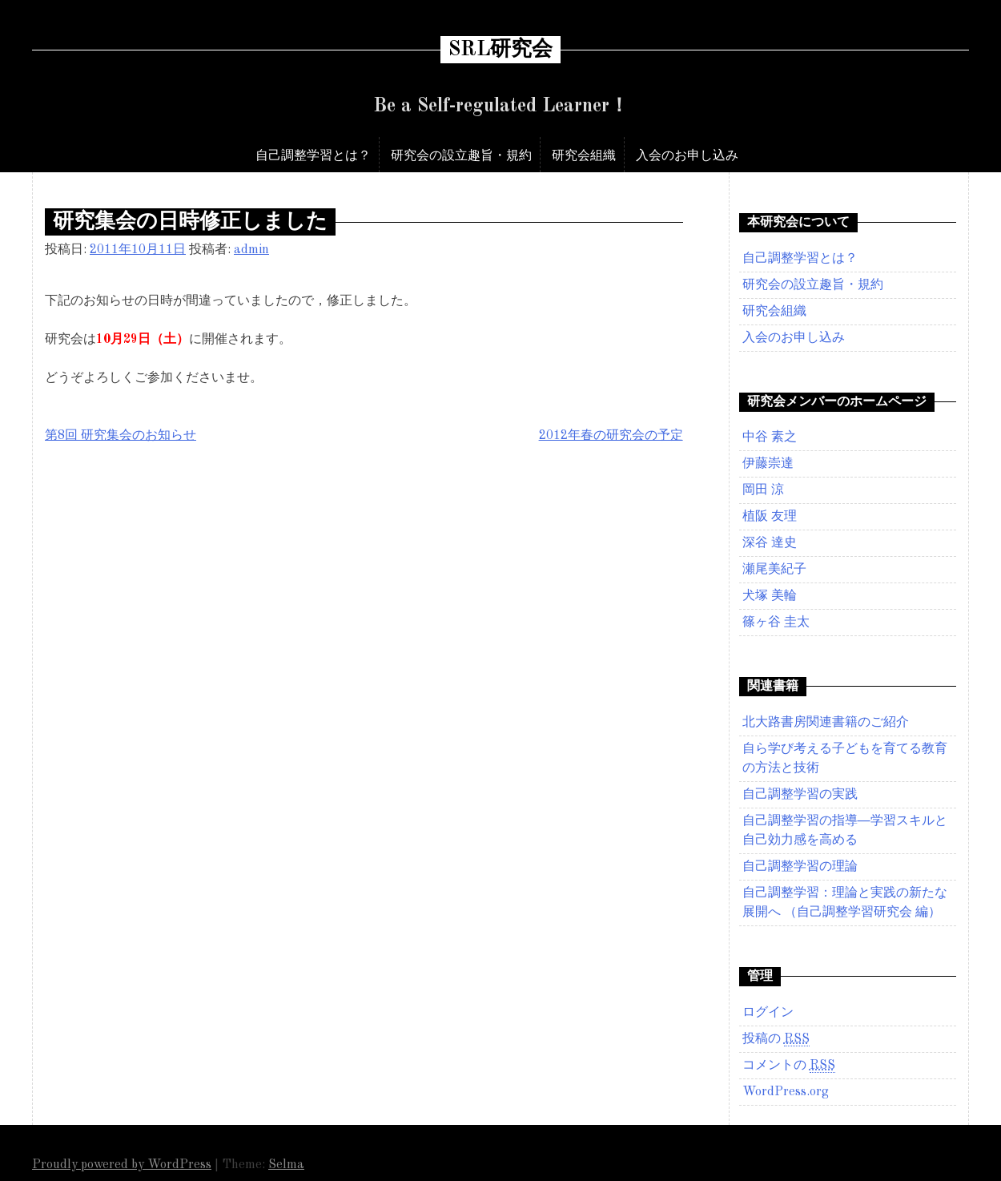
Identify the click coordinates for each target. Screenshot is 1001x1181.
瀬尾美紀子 (774, 569)
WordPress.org (785, 1092)
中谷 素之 (769, 437)
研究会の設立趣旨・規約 (461, 155)
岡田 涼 (763, 490)
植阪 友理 (769, 516)
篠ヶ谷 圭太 (776, 622)
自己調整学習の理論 (800, 867)
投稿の (776, 1039)
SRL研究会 (500, 49)
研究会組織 (584, 155)
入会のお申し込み (687, 155)
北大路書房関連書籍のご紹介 (825, 722)
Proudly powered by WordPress (121, 1165)
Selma (286, 1165)
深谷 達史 (769, 543)
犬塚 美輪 (769, 596)
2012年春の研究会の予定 (611, 435)
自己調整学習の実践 (800, 794)
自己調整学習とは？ (313, 155)
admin (251, 250)
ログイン (768, 1012)
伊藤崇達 (768, 463)
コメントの (788, 1066)
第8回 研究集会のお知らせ (120, 435)
